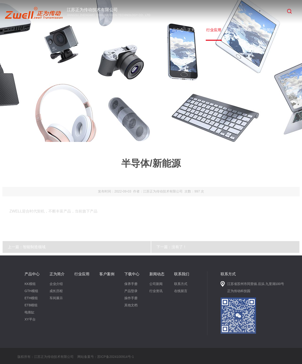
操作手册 (131, 298)
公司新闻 (156, 284)
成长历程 (56, 291)
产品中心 (176, 30)
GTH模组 (31, 291)
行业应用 (213, 30)
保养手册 (131, 284)
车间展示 (56, 298)
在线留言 (180, 291)
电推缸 (29, 312)
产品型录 (131, 291)
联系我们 (289, 30)
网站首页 (157, 30)
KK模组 (30, 284)
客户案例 (232, 30)
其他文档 (131, 305)
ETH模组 (31, 298)
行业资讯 (156, 291)
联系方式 (180, 284)
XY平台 (30, 319)
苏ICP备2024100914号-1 (115, 357)
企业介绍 (56, 284)
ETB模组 (31, 305)
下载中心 (251, 30)
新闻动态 (270, 30)
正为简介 (194, 30)
